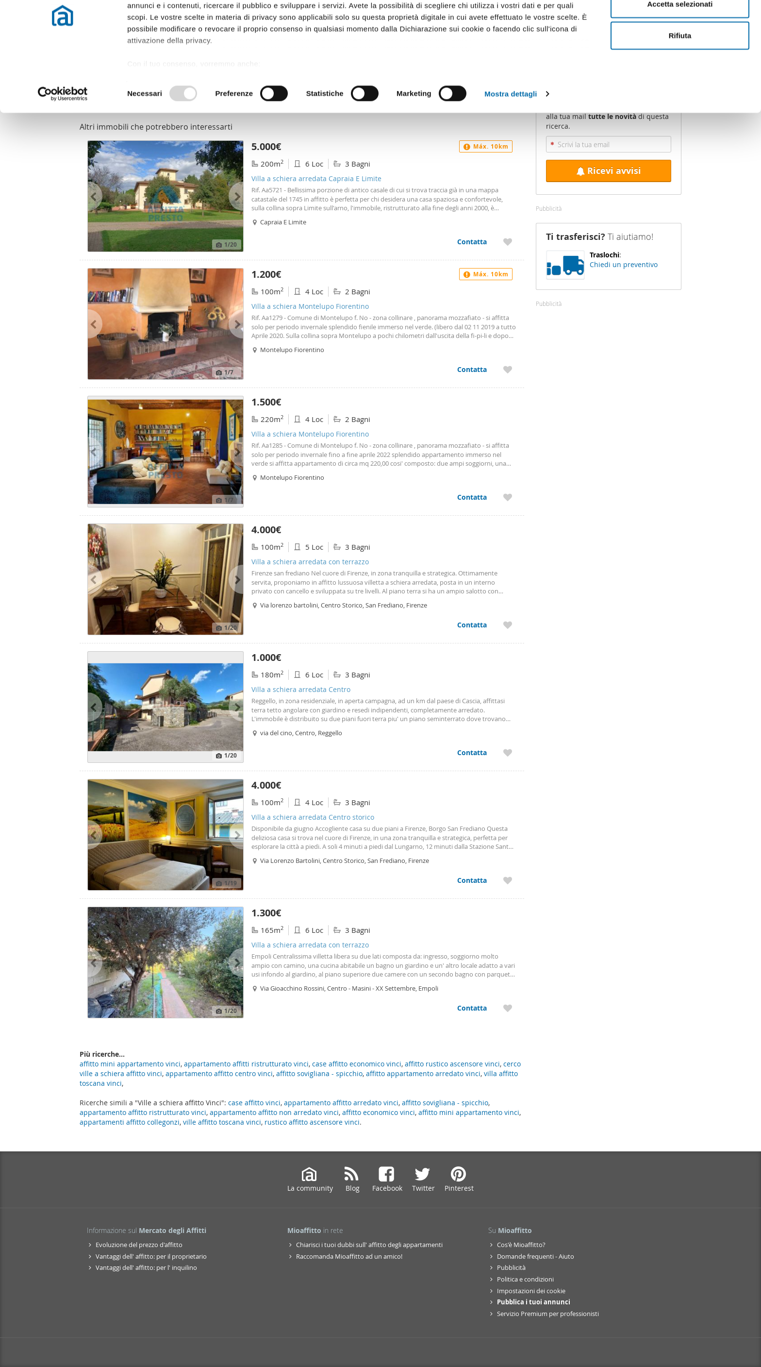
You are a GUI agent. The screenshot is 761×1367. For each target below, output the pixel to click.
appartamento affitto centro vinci (219, 1073)
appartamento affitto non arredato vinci (274, 1112)
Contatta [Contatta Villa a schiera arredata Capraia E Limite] (472, 241)
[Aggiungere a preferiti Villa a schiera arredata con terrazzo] (507, 625)
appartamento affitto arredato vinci (341, 1102)
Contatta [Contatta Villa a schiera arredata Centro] (472, 752)
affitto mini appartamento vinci (468, 1112)
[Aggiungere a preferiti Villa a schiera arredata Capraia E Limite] (507, 242)
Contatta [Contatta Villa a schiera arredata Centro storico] (472, 880)
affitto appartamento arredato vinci (423, 1073)
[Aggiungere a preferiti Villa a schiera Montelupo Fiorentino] (507, 369)
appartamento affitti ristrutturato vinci (246, 1063)
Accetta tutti (680, 25)
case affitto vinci (254, 1102)
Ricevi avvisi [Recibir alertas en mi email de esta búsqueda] (608, 171)
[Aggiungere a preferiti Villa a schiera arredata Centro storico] (507, 880)
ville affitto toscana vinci (222, 1122)
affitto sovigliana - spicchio (445, 1102)
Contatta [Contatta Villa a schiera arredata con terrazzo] (472, 624)
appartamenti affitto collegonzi (130, 1122)
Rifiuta (680, 89)
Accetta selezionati (679, 57)
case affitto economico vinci (356, 1063)
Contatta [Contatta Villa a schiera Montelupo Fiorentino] (472, 369)
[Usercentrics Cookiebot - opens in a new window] (62, 147)
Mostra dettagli (510, 147)
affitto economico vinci (378, 1112)
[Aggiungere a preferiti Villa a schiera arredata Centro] (507, 752)
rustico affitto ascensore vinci (312, 1122)
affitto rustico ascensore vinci (452, 1063)
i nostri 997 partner (183, 35)
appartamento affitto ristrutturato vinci (143, 1112)
